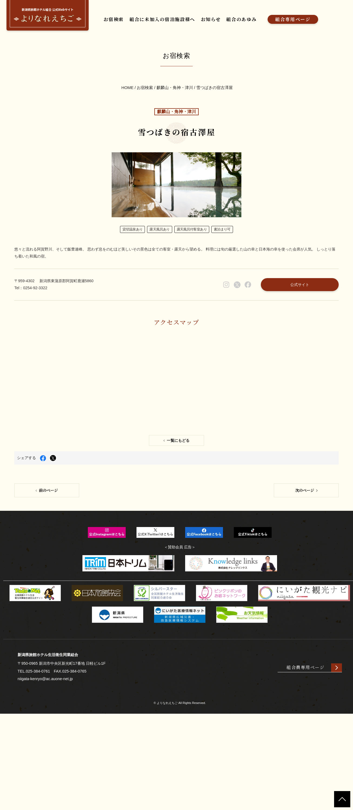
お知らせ (228, 21)
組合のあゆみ (263, 21)
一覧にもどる (178, 522)
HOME (127, 105)
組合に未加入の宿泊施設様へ (172, 21)
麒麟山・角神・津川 (174, 105)
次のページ (304, 575)
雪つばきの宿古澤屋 (215, 105)
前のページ (48, 575)
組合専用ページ (321, 21)
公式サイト (292, 337)
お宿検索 (116, 21)
